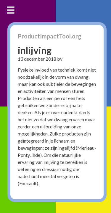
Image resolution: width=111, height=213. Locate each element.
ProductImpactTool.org (49, 36)
